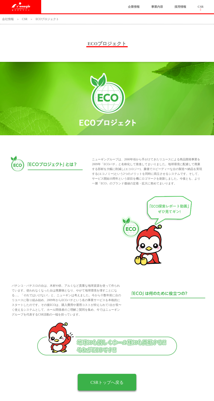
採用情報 (180, 6)
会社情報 (8, 19)
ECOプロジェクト (47, 19)
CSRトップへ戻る (107, 382)
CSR (201, 6)
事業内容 (157, 6)
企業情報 (134, 6)
